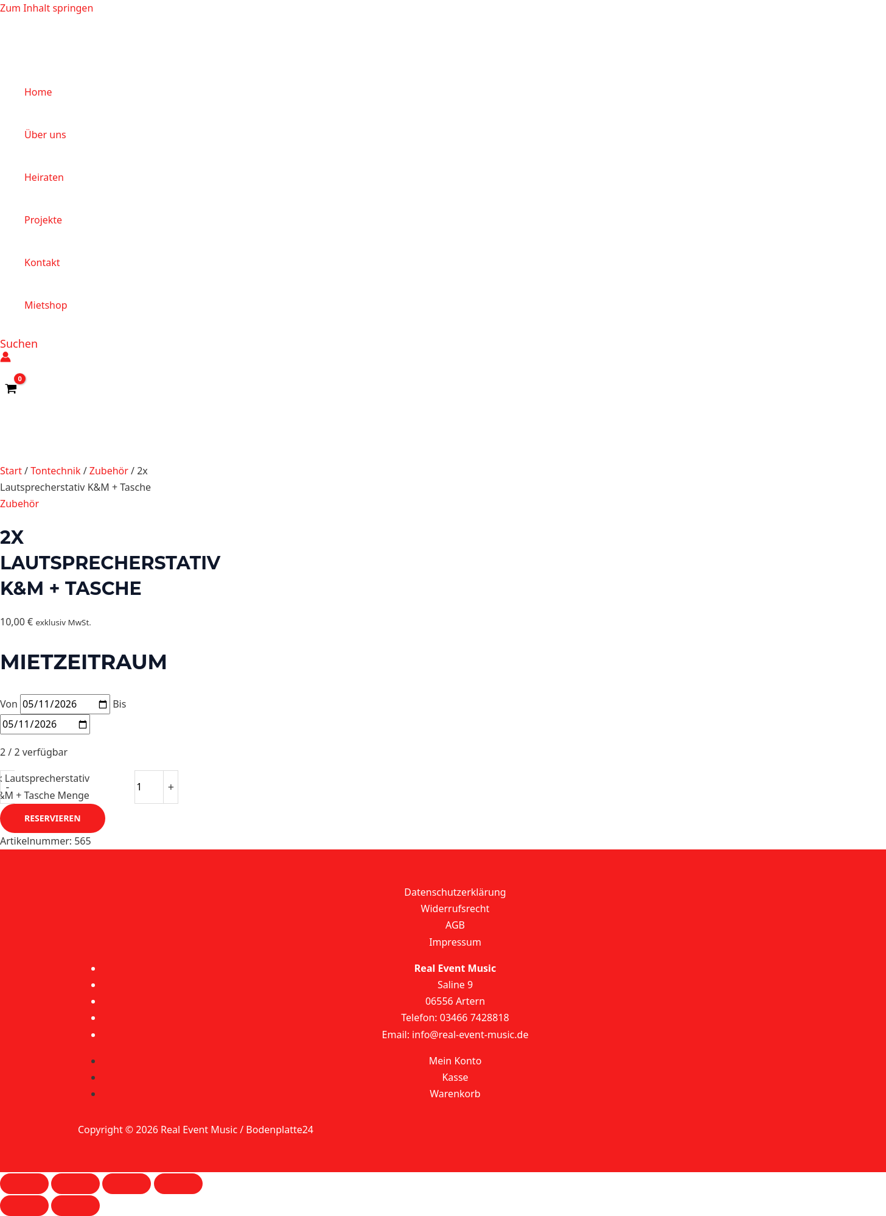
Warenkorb (455, 1093)
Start (11, 470)
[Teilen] (126, 1183)
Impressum (455, 942)
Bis (119, 704)
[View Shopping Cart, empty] (11, 389)
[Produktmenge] (149, 786)
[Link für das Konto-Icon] (5, 359)
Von (9, 704)
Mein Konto (455, 1060)
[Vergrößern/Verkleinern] (24, 1183)
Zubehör (108, 470)
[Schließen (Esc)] (178, 1183)
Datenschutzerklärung (455, 892)
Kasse (455, 1077)
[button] (19, 343)
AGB (455, 925)
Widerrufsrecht (455, 908)
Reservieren (52, 818)
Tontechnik (55, 470)
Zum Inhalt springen (46, 8)
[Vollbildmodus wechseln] (75, 1183)
